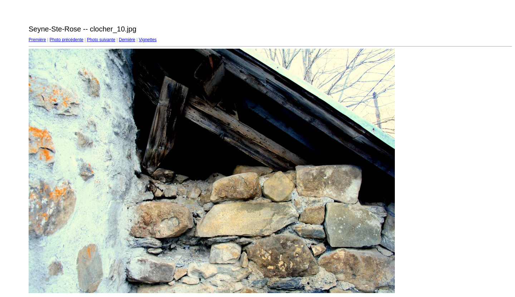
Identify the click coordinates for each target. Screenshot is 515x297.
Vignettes (148, 39)
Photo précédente (66, 39)
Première (37, 39)
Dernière (127, 39)
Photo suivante (101, 39)
